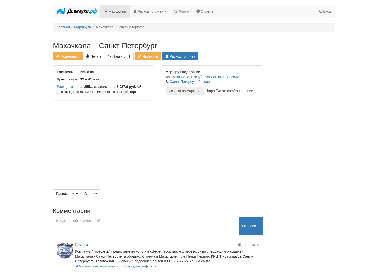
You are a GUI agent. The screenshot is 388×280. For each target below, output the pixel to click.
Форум (181, 11)
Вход (325, 11)
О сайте (205, 11)
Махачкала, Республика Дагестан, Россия (205, 77)
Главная (63, 27)
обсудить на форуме (140, 266)
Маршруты (115, 11)
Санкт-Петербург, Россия (190, 82)
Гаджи (81, 244)
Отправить (250, 226)
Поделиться (68, 56)
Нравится (119, 56)
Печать (94, 56)
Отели (90, 194)
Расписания (67, 194)
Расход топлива (150, 11)
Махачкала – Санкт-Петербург (97, 266)
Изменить (148, 56)
